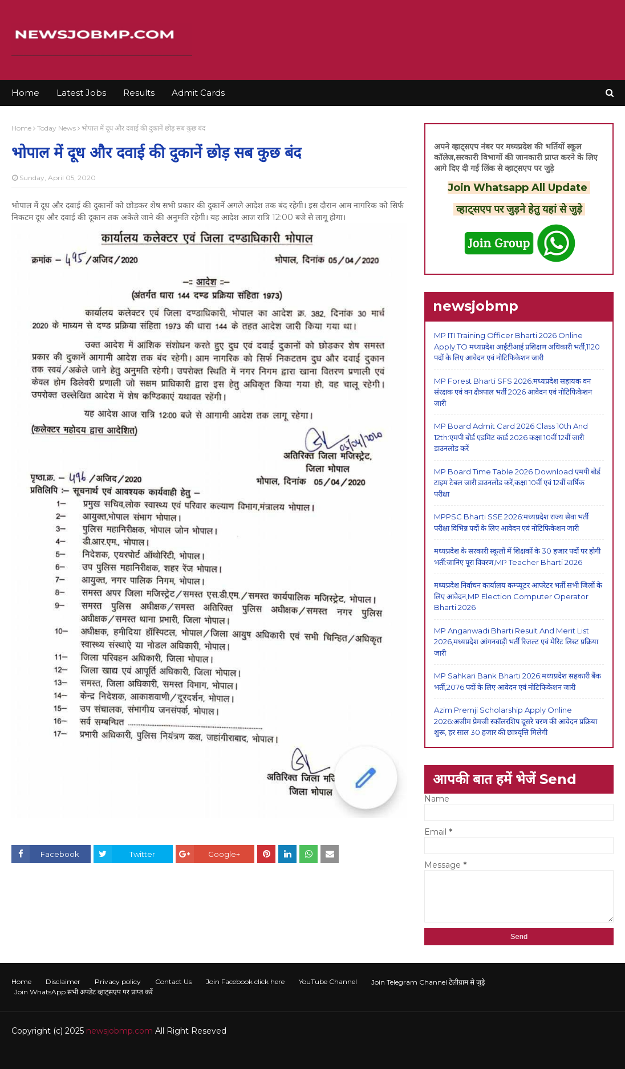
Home (21, 128)
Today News (56, 128)
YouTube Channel (328, 981)
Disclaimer (63, 981)
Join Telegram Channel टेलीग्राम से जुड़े (428, 982)
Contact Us (173, 981)
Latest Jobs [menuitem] (81, 92)
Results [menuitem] (139, 92)
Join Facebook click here (245, 981)
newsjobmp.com (119, 1031)
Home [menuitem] (25, 92)
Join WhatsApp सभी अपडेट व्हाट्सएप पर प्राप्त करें (83, 991)
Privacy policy (118, 981)
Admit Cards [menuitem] (198, 92)
